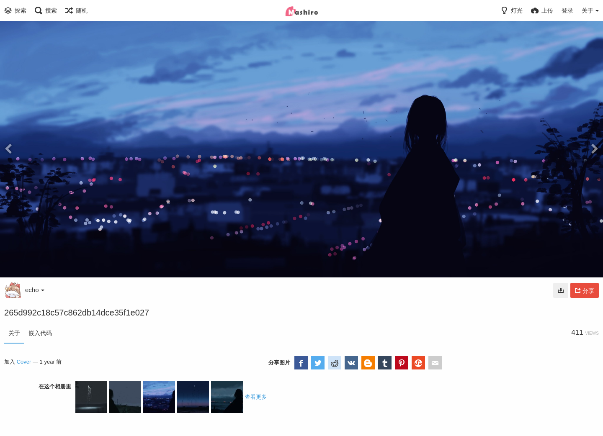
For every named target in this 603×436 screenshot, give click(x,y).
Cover (24, 362)
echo (34, 289)
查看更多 (256, 397)
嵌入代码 (40, 333)
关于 (14, 333)
